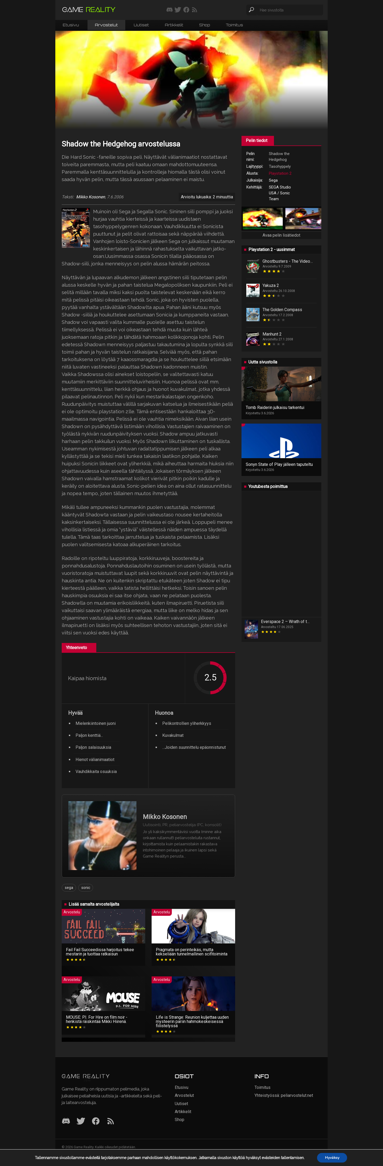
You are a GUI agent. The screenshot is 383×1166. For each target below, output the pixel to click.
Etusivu (71, 25)
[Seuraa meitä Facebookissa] (186, 10)
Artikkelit (174, 25)
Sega (273, 180)
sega (69, 887)
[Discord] (66, 1121)
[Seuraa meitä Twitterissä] (177, 10)
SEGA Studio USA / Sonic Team (280, 193)
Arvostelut (106, 25)
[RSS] (110, 1121)
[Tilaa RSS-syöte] (194, 10)
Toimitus (234, 25)
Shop (204, 25)
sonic (85, 887)
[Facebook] (95, 1121)
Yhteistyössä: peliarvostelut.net (284, 1095)
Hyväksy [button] (332, 1157)
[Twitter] (81, 1121)
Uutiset (141, 25)
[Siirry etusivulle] (88, 10)
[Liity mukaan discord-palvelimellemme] (169, 10)
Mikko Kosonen (90, 197)
